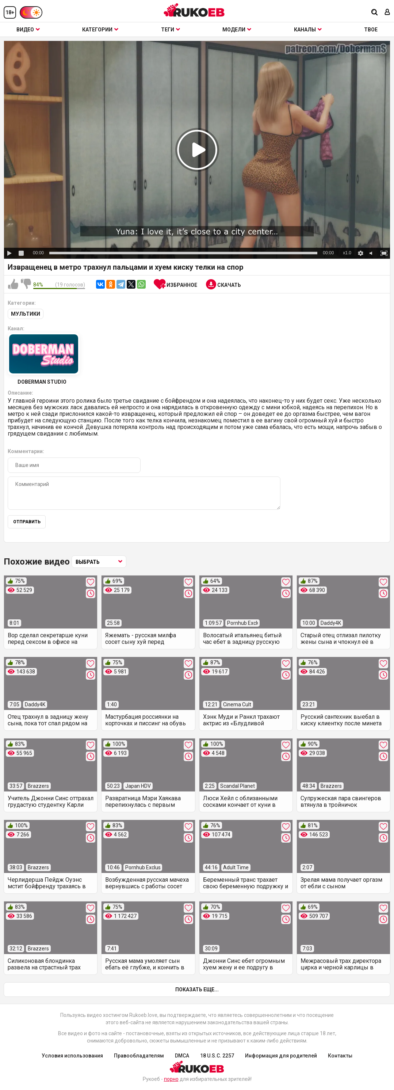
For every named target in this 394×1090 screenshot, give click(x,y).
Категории (100, 30)
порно (171, 1079)
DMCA (182, 1056)
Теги (170, 30)
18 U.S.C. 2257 (217, 1056)
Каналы (308, 30)
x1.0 (347, 252)
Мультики (25, 314)
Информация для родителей (281, 1056)
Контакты (340, 1056)
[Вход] (387, 12)
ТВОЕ (371, 30)
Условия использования (72, 1056)
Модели (236, 30)
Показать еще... (197, 989)
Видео (28, 30)
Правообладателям (139, 1056)
